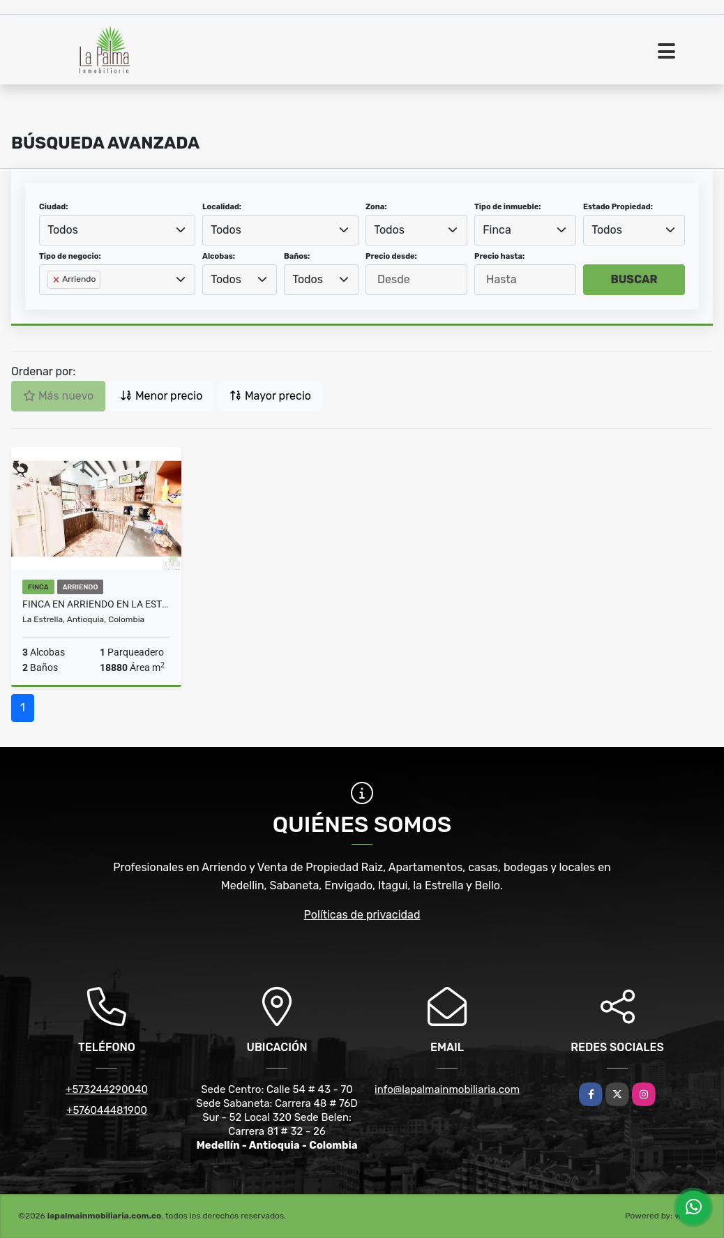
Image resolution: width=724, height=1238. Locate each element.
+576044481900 (106, 1110)
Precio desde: (391, 256)
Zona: (376, 206)
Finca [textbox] (497, 229)
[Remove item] (57, 280)
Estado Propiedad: (618, 206)
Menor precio (161, 395)
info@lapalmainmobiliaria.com (447, 1089)
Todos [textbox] (62, 229)
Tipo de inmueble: (507, 206)
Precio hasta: (499, 256)
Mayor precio (270, 395)
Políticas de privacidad (362, 914)
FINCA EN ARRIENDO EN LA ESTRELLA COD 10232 (96, 604)
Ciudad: (53, 206)
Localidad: (221, 206)
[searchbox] (51, 302)
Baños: (297, 256)
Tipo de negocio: (70, 256)
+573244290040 (107, 1089)
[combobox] (117, 230)
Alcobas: (218, 256)
